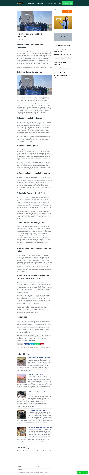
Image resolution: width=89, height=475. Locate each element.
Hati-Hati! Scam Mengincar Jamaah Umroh (62, 72)
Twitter (31, 344)
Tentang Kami (31, 3)
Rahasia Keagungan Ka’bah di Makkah (37, 410)
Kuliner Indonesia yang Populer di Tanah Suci (39, 357)
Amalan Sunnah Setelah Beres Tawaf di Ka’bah (62, 57)
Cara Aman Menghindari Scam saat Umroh (62, 69)
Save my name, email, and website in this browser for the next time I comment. (32, 472)
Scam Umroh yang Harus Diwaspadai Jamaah (62, 67)
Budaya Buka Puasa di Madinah (35, 374)
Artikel (22, 9)
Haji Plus (50, 3)
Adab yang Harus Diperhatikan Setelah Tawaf (62, 54)
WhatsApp (37, 344)
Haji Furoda (57, 3)
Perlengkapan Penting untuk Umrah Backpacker (40, 427)
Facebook (26, 344)
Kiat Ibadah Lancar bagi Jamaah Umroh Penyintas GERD (37, 392)
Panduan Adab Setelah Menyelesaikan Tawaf (62, 59)
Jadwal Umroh (41, 3)
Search (55, 9)
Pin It (42, 344)
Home (18, 9)
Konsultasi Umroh (67, 3)
